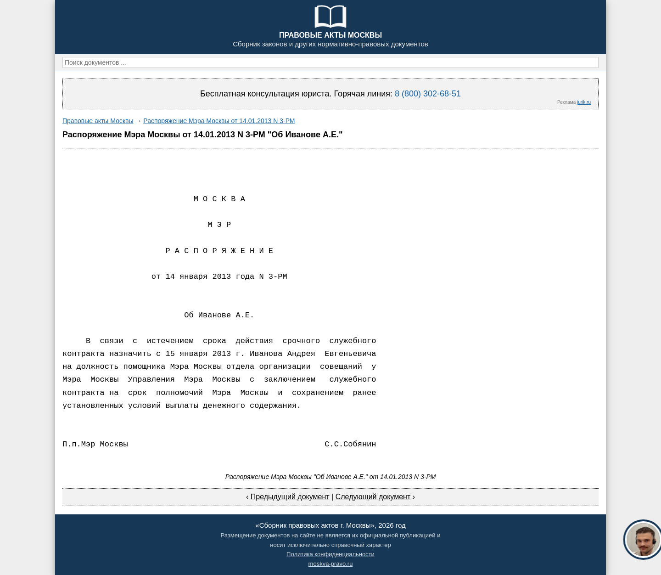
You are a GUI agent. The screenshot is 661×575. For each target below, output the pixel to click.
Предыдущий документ (290, 497)
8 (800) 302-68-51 (428, 93)
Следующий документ (373, 497)
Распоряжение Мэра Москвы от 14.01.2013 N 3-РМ (219, 120)
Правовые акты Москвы (98, 120)
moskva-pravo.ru (330, 563)
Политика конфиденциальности (330, 554)
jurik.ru (584, 102)
